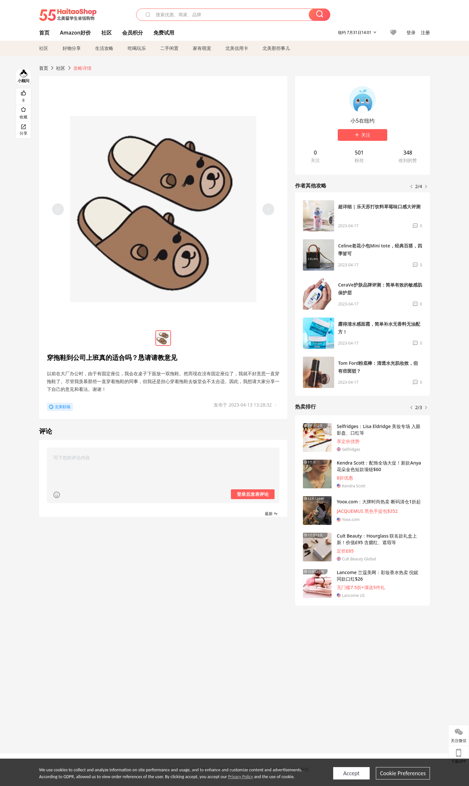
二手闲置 (169, 48)
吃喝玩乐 (137, 48)
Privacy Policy (240, 776)
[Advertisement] (362, 659)
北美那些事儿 (276, 48)
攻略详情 (82, 68)
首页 (43, 68)
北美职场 (62, 406)
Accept (351, 773)
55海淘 (67, 14)
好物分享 (72, 48)
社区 (43, 48)
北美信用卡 (236, 48)
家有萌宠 (202, 48)
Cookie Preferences (403, 773)
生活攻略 (104, 48)
